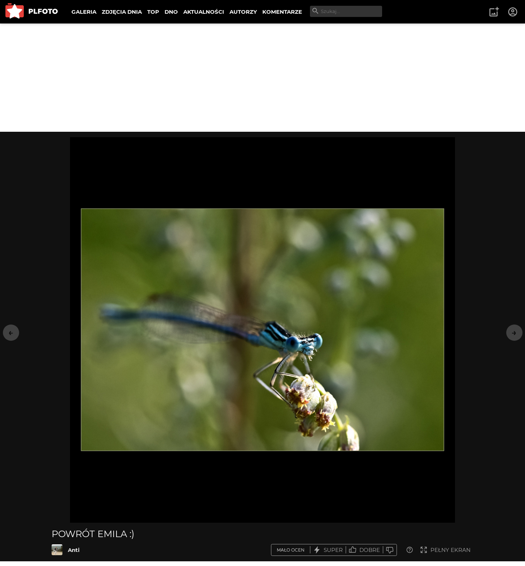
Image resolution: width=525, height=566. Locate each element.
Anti (74, 550)
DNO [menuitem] (171, 11)
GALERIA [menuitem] (83, 11)
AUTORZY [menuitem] (243, 11)
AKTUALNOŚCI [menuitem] (203, 11)
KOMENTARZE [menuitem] (282, 11)
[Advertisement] (262, 77)
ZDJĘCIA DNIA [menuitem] (122, 11)
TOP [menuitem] (153, 11)
